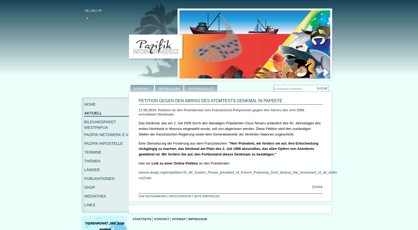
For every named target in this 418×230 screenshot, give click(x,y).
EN (93, 10)
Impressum (197, 219)
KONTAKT (142, 89)
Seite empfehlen (206, 196)
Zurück (317, 187)
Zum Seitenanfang (153, 196)
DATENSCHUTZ (201, 89)
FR (100, 10)
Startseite (142, 219)
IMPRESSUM (169, 89)
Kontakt (161, 219)
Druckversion (180, 196)
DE (87, 10)
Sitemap (179, 219)
